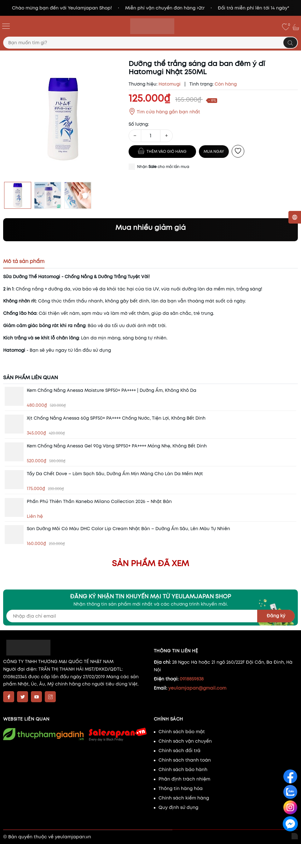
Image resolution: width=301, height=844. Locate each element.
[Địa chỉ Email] (150, 616)
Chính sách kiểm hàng (184, 798)
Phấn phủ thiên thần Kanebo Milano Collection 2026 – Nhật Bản (99, 501)
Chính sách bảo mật (182, 731)
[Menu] (6, 26)
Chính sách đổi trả (179, 750)
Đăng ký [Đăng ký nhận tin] (276, 616)
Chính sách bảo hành (183, 769)
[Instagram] (50, 696)
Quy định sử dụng (178, 807)
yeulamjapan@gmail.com (197, 688)
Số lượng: (139, 124)
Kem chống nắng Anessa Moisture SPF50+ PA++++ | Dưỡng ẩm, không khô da (111, 390)
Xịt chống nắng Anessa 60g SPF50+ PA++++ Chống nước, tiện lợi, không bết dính (116, 418)
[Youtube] (36, 696)
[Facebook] (8, 696)
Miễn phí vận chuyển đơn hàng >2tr (165, 8)
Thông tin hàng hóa (181, 788)
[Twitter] (22, 696)
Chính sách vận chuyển (185, 741)
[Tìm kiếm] (290, 42)
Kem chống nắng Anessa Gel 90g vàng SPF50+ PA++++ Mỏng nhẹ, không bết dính (117, 446)
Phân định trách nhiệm (184, 779)
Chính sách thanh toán (185, 760)
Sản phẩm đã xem (150, 563)
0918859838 (192, 679)
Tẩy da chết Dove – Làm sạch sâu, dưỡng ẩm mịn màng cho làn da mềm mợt (115, 473)
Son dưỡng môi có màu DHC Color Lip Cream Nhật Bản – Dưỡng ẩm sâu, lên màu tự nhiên (128, 528)
